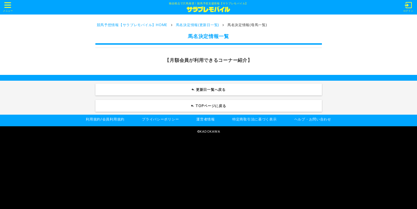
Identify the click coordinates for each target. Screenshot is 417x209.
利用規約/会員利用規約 (105, 119)
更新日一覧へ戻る (211, 89)
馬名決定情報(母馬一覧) (247, 24)
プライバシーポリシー (160, 119)
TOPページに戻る (210, 105)
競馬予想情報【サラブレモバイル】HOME (132, 24)
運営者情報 (205, 119)
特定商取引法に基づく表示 (254, 119)
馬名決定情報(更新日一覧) (197, 24)
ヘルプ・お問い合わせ (312, 119)
